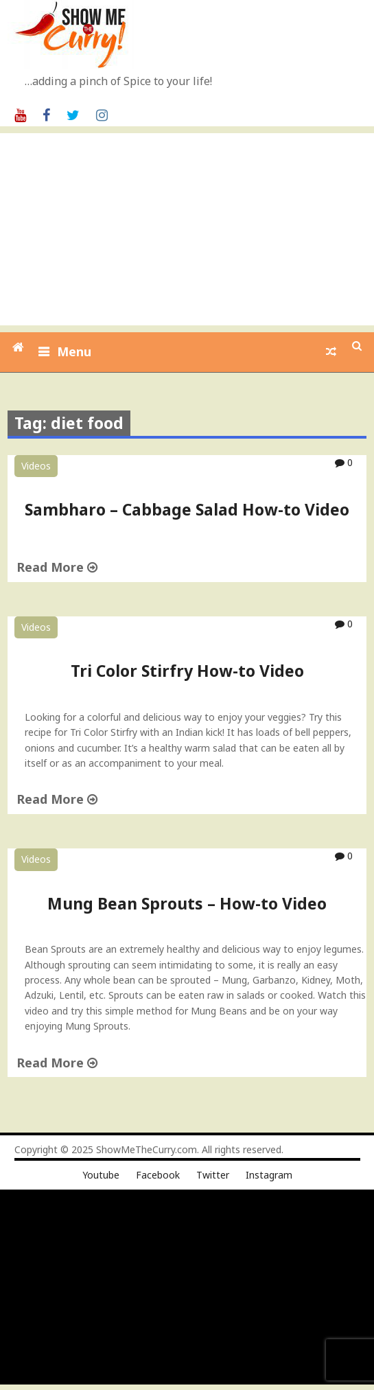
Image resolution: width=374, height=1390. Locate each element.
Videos (36, 465)
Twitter (212, 1174)
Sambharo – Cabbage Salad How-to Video (187, 509)
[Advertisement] (188, 229)
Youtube (100, 1174)
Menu (74, 351)
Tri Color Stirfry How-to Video (187, 671)
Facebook (158, 1174)
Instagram (269, 1174)
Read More (56, 567)
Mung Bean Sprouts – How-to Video (187, 903)
